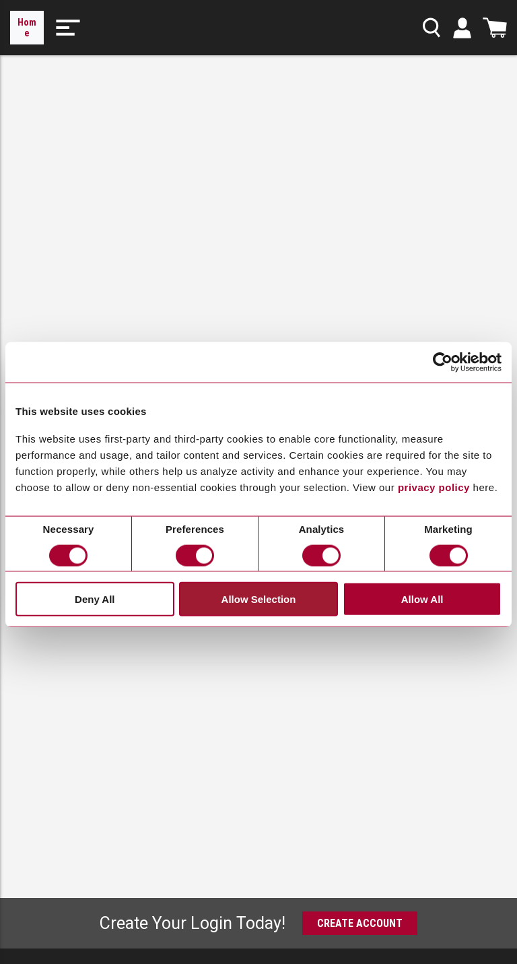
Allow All (422, 599)
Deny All (94, 599)
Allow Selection (258, 599)
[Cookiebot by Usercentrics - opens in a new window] (443, 362)
